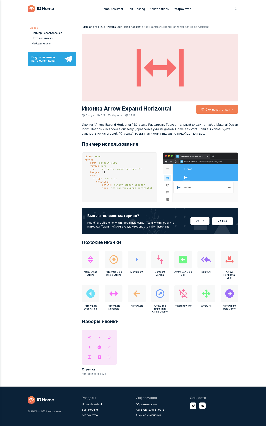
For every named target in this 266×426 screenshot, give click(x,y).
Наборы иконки (41, 43)
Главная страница (93, 26)
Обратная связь (146, 404)
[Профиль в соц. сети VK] (202, 405)
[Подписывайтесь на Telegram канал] (52, 59)
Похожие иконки (42, 38)
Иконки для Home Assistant (124, 26)
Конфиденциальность (150, 409)
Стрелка (117, 115)
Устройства (182, 9)
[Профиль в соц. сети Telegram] (193, 405)
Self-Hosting (136, 9)
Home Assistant (112, 9)
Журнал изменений (148, 415)
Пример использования (47, 32)
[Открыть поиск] (236, 9)
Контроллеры (160, 9)
